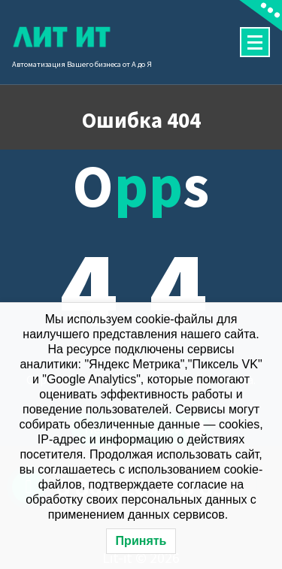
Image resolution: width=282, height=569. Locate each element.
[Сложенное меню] (255, 42)
